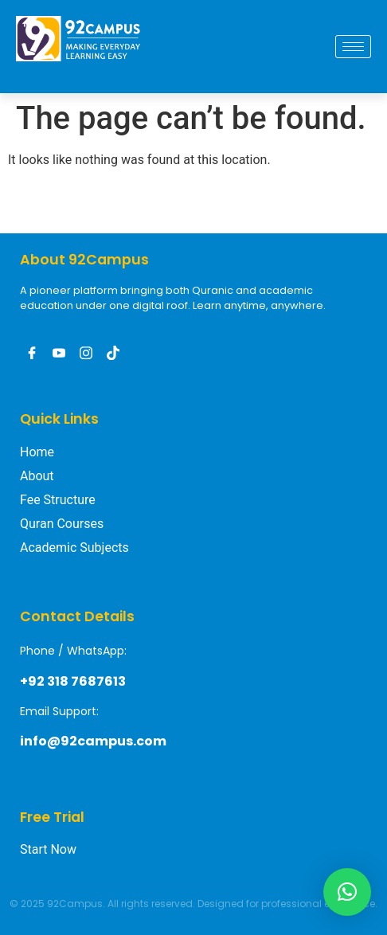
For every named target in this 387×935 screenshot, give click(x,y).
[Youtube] (59, 353)
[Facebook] (32, 353)
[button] (347, 892)
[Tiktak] (113, 353)
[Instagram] (86, 353)
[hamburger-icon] (353, 46)
